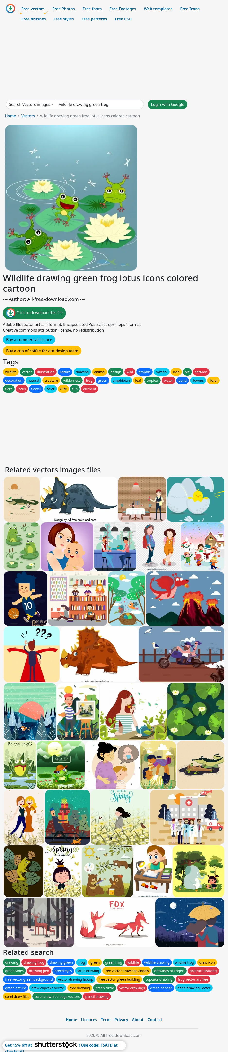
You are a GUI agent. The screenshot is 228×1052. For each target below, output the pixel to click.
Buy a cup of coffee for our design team (42, 351)
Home (10, 115)
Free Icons (190, 8)
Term (106, 1019)
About (137, 1019)
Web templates (158, 8)
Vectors (28, 115)
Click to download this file (34, 313)
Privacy (121, 1019)
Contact (155, 1019)
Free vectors (32, 8)
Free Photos (63, 8)
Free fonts (92, 8)
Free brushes (33, 19)
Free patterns (94, 19)
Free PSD (123, 19)
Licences (89, 1019)
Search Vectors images (29, 104)
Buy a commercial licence (29, 339)
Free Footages (122, 8)
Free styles (64, 19)
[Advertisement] (114, 62)
